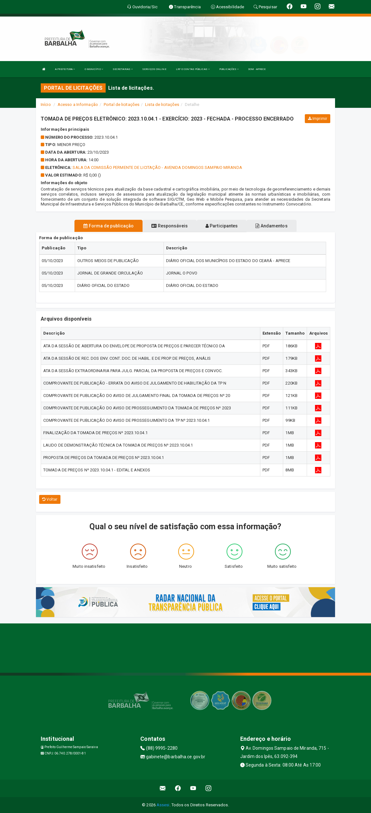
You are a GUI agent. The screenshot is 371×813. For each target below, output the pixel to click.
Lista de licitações (162, 104)
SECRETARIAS (123, 69)
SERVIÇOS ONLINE (154, 69)
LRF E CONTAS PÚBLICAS (193, 69)
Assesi (163, 805)
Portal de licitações (121, 104)
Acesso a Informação (78, 104)
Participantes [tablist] (222, 225)
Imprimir (317, 118)
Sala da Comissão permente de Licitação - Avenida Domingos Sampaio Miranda (157, 167)
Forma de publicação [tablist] (108, 225)
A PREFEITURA (65, 69)
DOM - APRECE (257, 69)
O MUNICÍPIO (94, 69)
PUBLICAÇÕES (229, 69)
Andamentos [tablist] (271, 225)
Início (46, 104)
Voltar (49, 499)
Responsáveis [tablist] (169, 225)
